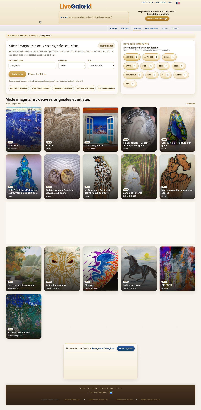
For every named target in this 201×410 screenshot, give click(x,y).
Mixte (33, 36)
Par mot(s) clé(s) (16, 60)
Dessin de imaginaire (63, 88)
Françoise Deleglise (103, 348)
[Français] (178, 2)
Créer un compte (147, 2)
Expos (165, 28)
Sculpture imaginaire (41, 88)
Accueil (113, 28)
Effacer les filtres (37, 74)
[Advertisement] (89, 222)
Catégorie (62, 60)
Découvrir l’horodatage (157, 18)
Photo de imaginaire (85, 88)
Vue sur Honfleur (106, 388)
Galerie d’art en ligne (72, 400)
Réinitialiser (106, 46)
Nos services (151, 28)
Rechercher (17, 74)
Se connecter (161, 2)
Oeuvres (137, 28)
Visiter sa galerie (125, 348)
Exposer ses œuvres (124, 400)
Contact (175, 28)
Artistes (125, 28)
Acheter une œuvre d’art (98, 400)
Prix (89, 60)
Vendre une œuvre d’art (150, 400)
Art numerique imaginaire (109, 88)
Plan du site (92, 388)
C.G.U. (119, 388)
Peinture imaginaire (18, 88)
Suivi (170, 2)
